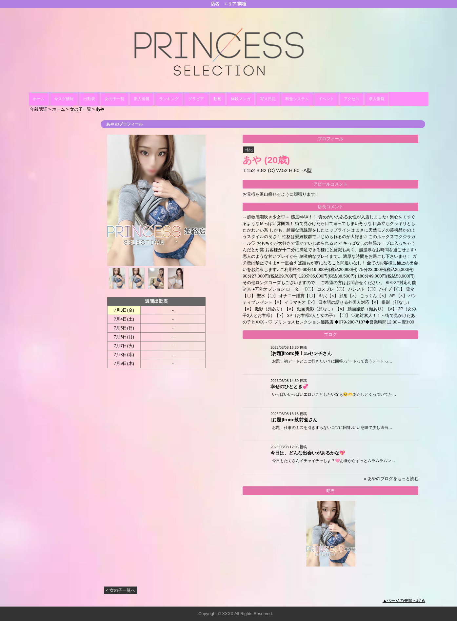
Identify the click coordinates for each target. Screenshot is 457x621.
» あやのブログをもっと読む (391, 478)
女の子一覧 (114, 99)
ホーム (39, 99)
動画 (217, 99)
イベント (326, 99)
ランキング (169, 99)
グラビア (196, 99)
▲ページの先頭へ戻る (404, 600)
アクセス (351, 99)
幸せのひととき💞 (289, 386)
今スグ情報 (64, 99)
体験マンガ (240, 99)
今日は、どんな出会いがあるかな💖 (307, 452)
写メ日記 (268, 99)
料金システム (297, 99)
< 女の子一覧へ (120, 590)
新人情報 (141, 99)
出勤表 (89, 99)
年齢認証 (38, 109)
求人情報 (377, 99)
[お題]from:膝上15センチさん (301, 353)
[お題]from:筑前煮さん (293, 419)
